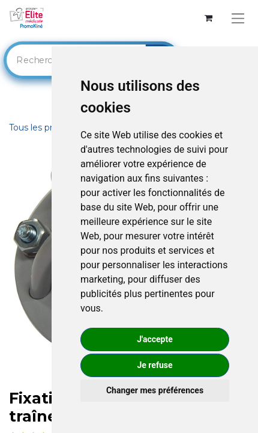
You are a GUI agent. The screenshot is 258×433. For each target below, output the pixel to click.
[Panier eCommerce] (208, 18)
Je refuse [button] (154, 365)
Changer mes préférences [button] (154, 390)
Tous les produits (44, 127)
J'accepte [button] (155, 339)
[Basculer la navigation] (237, 18)
